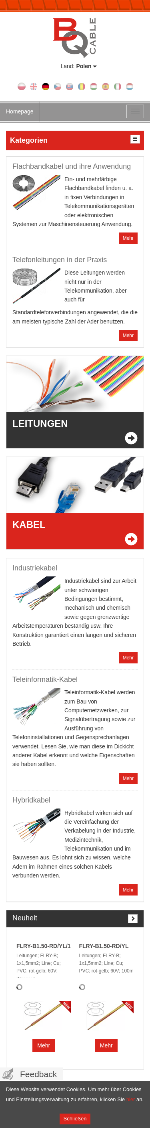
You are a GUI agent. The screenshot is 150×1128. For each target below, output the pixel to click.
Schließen (75, 1119)
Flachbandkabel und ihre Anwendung (71, 166)
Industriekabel (34, 568)
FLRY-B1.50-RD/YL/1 (43, 946)
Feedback (38, 1074)
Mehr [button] (43, 1045)
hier (130, 1099)
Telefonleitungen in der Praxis (59, 260)
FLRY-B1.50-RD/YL (104, 946)
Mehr (128, 238)
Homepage (20, 111)
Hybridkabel (31, 800)
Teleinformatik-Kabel (45, 679)
